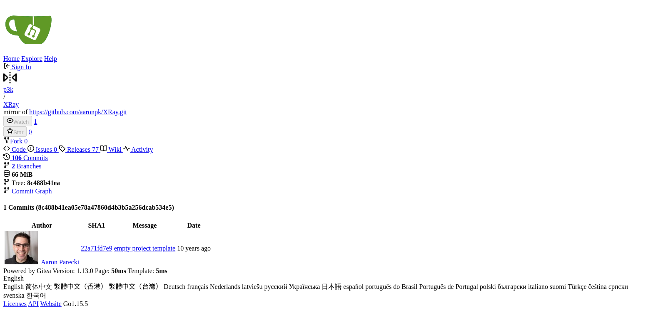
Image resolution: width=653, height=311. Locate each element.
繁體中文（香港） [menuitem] (80, 286)
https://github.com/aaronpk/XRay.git (78, 111)
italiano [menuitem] (538, 286)
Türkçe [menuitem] (577, 286)
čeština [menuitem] (597, 286)
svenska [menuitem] (14, 295)
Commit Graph (27, 191)
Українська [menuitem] (304, 286)
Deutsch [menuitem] (174, 286)
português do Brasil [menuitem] (391, 286)
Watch (18, 121)
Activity (138, 149)
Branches (22, 166)
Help (50, 58)
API (33, 303)
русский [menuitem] (275, 286)
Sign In (17, 66)
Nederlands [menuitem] (225, 286)
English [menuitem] (13, 286)
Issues (43, 149)
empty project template (145, 248)
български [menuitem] (512, 286)
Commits (25, 157)
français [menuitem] (197, 286)
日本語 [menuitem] (331, 286)
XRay (11, 104)
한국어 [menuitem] (36, 295)
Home (11, 58)
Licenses (15, 303)
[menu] (326, 287)
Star (15, 131)
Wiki (111, 149)
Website (51, 303)
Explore (31, 58)
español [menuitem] (353, 286)
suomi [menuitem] (558, 286)
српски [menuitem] (618, 286)
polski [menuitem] (488, 286)
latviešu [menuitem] (252, 286)
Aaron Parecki (60, 262)
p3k (8, 89)
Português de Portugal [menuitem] (448, 286)
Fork (13, 141)
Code (15, 149)
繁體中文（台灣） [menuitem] (135, 286)
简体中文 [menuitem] (38, 286)
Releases (79, 149)
